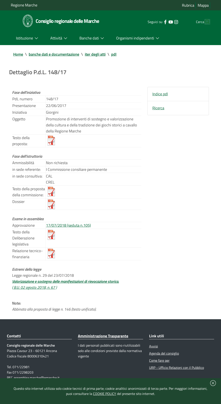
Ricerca (158, 108)
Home (18, 54)
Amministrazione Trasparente (103, 336)
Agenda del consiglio (164, 353)
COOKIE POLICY (104, 393)
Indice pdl (160, 94)
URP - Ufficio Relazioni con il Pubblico (176, 367)
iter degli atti (95, 54)
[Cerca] (205, 22)
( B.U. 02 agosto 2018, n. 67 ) (34, 287)
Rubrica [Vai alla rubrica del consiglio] (188, 5)
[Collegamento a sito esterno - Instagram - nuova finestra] (168, 21)
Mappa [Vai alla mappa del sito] (203, 5)
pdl (114, 54)
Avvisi (153, 346)
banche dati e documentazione (54, 54)
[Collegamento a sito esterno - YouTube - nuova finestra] (163, 21)
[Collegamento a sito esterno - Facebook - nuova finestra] (157, 21)
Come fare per (159, 360)
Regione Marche (24, 5)
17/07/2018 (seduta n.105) (68, 225)
